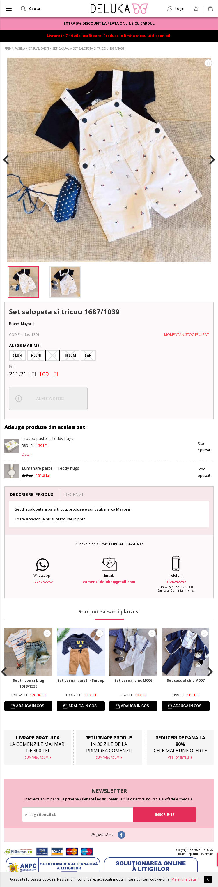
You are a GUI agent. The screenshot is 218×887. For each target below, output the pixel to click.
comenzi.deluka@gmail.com (109, 581)
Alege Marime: (25, 345)
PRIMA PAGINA (14, 48)
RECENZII (74, 494)
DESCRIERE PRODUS (32, 494)
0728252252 (42, 581)
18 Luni (70, 355)
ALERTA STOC (50, 398)
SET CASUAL (60, 48)
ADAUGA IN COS (30, 706)
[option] (109, 160)
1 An (52, 355)
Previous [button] (6, 160)
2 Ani (88, 355)
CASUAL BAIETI (39, 48)
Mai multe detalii (184, 879)
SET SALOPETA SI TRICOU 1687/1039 (99, 48)
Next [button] (212, 160)
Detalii (27, 454)
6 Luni (17, 355)
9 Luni (36, 355)
